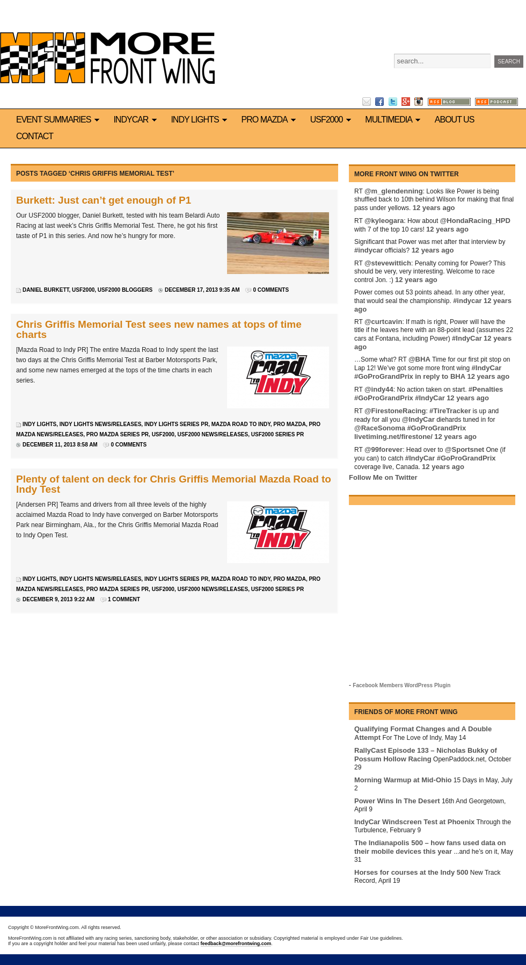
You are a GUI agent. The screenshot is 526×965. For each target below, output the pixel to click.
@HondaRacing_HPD (475, 221)
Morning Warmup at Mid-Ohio (403, 780)
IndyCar (136, 119)
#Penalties (486, 389)
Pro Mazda (270, 119)
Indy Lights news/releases (101, 424)
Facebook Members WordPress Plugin (401, 685)
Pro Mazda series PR (117, 434)
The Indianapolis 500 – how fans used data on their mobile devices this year (430, 847)
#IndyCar (467, 338)
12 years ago (434, 208)
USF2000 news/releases (212, 434)
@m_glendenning (393, 191)
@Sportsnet (464, 449)
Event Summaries (59, 119)
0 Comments (271, 290)
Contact (34, 136)
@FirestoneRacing (395, 411)
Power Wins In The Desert (397, 801)
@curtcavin (383, 322)
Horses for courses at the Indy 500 (411, 872)
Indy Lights (200, 119)
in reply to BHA (440, 376)
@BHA (419, 359)
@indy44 (378, 389)
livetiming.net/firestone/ (393, 437)
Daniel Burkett (46, 290)
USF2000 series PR (277, 434)
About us (454, 119)
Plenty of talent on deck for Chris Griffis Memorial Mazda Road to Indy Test (173, 484)
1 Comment (124, 599)
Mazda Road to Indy (241, 424)
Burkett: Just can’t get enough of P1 (103, 200)
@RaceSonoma (379, 428)
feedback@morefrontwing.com (236, 943)
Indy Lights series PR (176, 424)
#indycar (368, 250)
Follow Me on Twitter (383, 477)
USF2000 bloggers (125, 290)
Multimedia (394, 119)
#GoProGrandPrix (383, 376)
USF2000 (332, 119)
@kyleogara (384, 221)
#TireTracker (450, 411)
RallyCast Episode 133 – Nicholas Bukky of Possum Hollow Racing (425, 754)
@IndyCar (418, 419)
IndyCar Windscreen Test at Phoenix (414, 822)
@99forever (383, 449)
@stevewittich (387, 263)
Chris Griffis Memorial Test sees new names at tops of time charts (159, 329)
